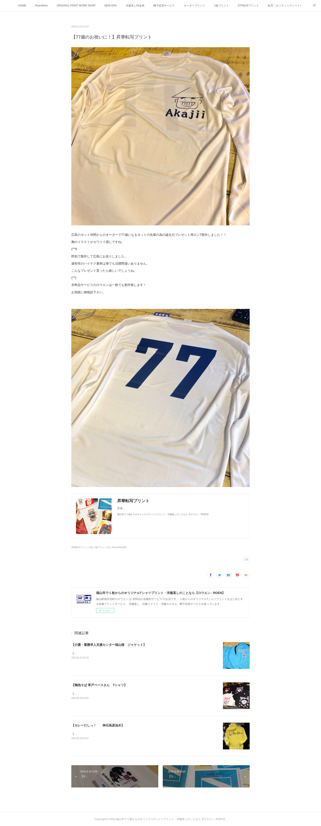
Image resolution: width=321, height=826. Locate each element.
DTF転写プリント (248, 5)
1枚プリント (221, 5)
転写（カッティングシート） (285, 5)
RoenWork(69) (119, 547)
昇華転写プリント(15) (82, 547)
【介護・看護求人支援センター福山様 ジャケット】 (108, 645)
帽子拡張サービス (164, 5)
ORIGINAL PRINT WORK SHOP (76, 5)
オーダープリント (194, 5)
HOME (22, 5)
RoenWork (41, 5)
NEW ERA (110, 5)
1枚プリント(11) (103, 547)
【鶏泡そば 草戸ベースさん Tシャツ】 (99, 685)
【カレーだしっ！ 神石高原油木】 (97, 725)
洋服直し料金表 (135, 5)
